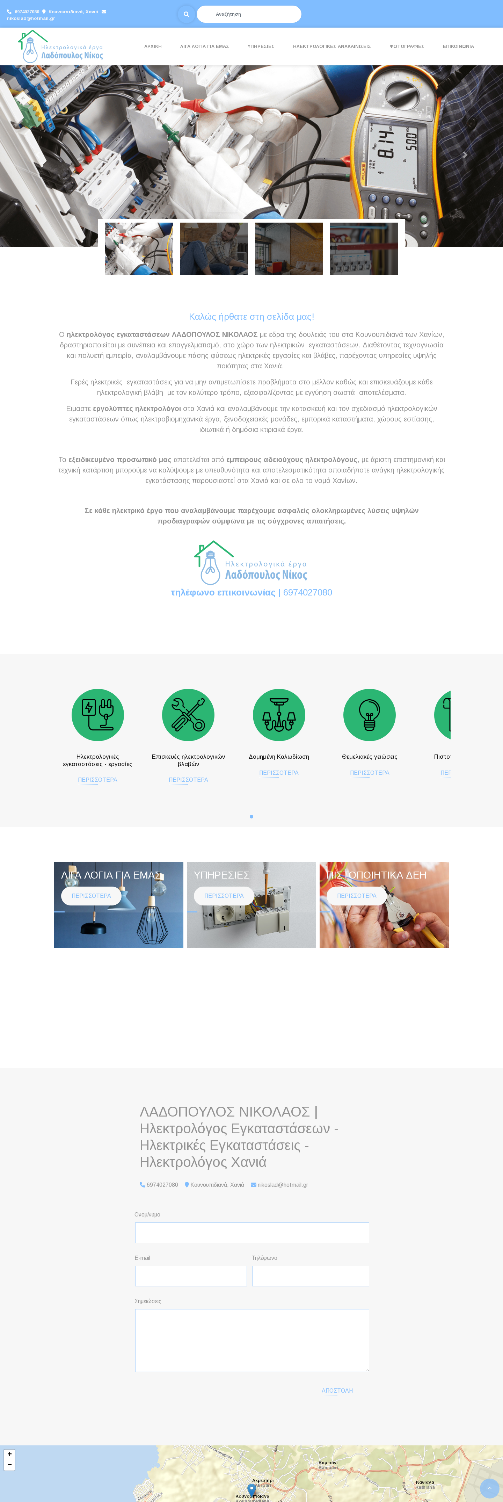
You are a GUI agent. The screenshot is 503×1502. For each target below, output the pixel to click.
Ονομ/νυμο (147, 1215)
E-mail (142, 1258)
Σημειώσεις (147, 1301)
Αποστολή (337, 1391)
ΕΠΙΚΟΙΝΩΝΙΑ (458, 46)
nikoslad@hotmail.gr (133, 14)
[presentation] (194, 1391)
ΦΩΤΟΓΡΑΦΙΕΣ (406, 46)
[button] (37, 155)
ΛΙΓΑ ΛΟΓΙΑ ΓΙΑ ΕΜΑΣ (204, 46)
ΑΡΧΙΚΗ (153, 46)
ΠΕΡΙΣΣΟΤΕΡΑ (91, 787)
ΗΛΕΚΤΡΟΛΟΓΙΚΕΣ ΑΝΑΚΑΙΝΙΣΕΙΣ (332, 46)
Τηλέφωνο (264, 1258)
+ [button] (9, 1455)
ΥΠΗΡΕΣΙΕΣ (261, 46)
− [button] (9, 1465)
